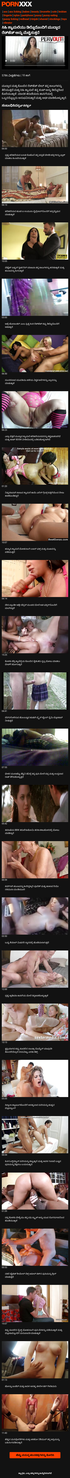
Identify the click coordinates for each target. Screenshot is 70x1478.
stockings (54, 19)
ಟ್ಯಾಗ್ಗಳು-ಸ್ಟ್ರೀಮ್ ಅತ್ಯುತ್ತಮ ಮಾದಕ (17, 4)
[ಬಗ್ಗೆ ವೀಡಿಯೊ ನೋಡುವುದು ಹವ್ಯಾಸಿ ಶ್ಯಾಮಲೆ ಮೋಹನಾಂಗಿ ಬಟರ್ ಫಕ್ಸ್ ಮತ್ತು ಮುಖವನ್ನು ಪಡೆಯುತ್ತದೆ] (35, 522)
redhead (24, 19)
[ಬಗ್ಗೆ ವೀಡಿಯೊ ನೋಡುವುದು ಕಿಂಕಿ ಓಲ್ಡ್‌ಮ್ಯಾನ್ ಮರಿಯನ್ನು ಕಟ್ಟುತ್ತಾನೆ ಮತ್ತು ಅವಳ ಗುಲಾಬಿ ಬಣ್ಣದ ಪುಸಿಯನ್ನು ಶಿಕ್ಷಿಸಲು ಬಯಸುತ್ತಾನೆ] (35, 1134)
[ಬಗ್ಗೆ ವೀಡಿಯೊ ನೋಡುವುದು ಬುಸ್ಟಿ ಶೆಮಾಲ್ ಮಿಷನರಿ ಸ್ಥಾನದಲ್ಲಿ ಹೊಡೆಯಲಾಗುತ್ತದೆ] (35, 916)
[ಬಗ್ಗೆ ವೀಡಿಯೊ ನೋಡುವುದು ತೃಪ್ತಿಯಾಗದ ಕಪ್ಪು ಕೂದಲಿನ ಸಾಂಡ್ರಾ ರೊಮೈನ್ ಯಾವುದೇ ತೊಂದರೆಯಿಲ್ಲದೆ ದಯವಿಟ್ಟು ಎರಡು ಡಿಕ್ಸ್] (35, 1022)
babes (26, 11)
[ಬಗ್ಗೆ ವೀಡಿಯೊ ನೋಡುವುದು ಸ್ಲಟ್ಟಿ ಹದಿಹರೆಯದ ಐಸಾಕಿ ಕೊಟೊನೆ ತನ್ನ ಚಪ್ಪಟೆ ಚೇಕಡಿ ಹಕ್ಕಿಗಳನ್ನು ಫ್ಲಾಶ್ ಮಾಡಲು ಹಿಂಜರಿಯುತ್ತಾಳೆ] (35, 128)
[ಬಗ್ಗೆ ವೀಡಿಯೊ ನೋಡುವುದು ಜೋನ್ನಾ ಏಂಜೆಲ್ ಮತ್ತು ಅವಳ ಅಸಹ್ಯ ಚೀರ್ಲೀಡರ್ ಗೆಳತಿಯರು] (35, 1359)
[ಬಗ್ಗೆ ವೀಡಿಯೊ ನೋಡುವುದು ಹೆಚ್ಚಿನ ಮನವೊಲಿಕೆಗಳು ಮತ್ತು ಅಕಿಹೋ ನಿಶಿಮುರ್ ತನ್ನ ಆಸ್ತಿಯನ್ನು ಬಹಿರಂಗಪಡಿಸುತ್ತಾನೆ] (35, 1412)
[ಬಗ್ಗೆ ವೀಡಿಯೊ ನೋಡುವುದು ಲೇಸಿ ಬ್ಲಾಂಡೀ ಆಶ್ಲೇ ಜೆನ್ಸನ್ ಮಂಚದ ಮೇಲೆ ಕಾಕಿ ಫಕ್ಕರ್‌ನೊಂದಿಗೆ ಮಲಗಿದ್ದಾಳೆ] (35, 578)
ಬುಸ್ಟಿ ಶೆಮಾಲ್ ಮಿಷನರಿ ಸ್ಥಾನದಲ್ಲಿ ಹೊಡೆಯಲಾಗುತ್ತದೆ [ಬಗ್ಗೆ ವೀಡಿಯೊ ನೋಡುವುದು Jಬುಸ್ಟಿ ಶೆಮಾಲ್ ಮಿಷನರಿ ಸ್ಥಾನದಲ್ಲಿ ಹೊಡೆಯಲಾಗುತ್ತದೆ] (27, 942)
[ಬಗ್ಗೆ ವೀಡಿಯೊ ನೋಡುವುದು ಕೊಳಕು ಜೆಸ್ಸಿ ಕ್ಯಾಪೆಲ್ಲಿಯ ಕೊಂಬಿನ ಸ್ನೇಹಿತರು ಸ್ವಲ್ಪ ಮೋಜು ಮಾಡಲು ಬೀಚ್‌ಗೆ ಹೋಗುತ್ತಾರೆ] (35, 634)
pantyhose (27, 15)
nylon (17, 15)
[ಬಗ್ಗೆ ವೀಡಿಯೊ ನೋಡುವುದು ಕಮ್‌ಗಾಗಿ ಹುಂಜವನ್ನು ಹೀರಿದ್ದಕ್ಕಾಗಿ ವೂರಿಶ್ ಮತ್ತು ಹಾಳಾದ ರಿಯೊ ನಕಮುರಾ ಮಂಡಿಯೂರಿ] (35, 859)
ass (5, 11)
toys (64, 19)
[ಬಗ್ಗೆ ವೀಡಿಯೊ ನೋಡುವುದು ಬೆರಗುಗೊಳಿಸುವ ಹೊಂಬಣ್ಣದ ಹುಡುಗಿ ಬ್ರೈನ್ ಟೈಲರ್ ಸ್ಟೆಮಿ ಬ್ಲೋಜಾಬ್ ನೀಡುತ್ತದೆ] (35, 691)
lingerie (8, 15)
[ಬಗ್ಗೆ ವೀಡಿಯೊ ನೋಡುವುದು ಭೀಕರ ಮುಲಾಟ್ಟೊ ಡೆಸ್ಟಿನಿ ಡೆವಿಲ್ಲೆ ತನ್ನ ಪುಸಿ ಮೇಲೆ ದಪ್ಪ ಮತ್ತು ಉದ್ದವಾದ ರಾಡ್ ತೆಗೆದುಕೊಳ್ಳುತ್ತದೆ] (35, 747)
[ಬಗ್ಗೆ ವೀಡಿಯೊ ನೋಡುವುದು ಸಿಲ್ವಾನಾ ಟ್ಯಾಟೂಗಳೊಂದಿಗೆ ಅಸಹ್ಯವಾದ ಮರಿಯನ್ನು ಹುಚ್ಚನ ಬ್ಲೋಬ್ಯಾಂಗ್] (35, 1078)
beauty (35, 11)
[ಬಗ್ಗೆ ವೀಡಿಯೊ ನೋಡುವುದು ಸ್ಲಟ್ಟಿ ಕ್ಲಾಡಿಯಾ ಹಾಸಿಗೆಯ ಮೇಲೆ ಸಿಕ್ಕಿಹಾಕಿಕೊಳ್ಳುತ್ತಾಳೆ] (35, 969)
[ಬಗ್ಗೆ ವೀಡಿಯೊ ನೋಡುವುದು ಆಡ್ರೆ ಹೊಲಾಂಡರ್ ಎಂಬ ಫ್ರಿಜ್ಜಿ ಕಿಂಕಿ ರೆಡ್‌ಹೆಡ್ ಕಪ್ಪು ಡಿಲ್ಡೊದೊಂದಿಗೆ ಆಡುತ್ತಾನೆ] (35, 297)
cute (54, 11)
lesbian (62, 11)
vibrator (8, 22)
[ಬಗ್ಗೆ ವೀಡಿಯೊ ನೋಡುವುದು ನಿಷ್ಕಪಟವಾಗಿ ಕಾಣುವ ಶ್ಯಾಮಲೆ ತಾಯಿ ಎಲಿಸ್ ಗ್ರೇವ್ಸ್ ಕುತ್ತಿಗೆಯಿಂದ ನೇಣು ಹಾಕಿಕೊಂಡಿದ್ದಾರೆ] (35, 466)
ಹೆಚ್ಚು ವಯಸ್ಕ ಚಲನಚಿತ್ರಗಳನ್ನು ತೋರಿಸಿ (35, 1455)
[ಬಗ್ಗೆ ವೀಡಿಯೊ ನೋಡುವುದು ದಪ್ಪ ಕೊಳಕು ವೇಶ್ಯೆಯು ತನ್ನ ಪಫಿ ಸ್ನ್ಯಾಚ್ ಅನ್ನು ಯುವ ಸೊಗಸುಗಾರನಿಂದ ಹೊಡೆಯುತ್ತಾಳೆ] (35, 1191)
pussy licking (11, 19)
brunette (45, 11)
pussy (38, 15)
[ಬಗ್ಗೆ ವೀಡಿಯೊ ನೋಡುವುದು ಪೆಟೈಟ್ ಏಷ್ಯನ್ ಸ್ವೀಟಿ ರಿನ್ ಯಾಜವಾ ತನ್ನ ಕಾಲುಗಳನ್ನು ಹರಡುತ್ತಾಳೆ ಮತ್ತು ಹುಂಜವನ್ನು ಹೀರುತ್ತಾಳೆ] (35, 241)
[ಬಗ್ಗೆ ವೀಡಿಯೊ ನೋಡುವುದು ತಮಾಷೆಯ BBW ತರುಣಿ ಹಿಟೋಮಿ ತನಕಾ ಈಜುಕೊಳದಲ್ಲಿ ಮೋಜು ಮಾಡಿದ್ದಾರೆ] (35, 803)
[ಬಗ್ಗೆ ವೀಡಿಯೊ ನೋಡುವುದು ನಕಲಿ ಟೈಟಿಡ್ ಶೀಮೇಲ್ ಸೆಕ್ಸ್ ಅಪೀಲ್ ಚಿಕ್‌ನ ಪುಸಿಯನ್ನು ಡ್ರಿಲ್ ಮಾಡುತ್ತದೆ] (35, 1247)
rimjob (34, 19)
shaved (44, 19)
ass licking (15, 11)
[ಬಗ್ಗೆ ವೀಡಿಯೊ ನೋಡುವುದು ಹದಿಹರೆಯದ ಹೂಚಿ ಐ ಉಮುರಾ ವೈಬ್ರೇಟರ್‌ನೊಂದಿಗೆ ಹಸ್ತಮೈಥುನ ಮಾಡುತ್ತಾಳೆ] (35, 184)
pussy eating (50, 15)
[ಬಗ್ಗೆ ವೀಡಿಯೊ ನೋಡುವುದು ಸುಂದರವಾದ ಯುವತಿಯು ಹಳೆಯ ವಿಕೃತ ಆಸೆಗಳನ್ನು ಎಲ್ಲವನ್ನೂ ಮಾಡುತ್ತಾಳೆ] (35, 353)
